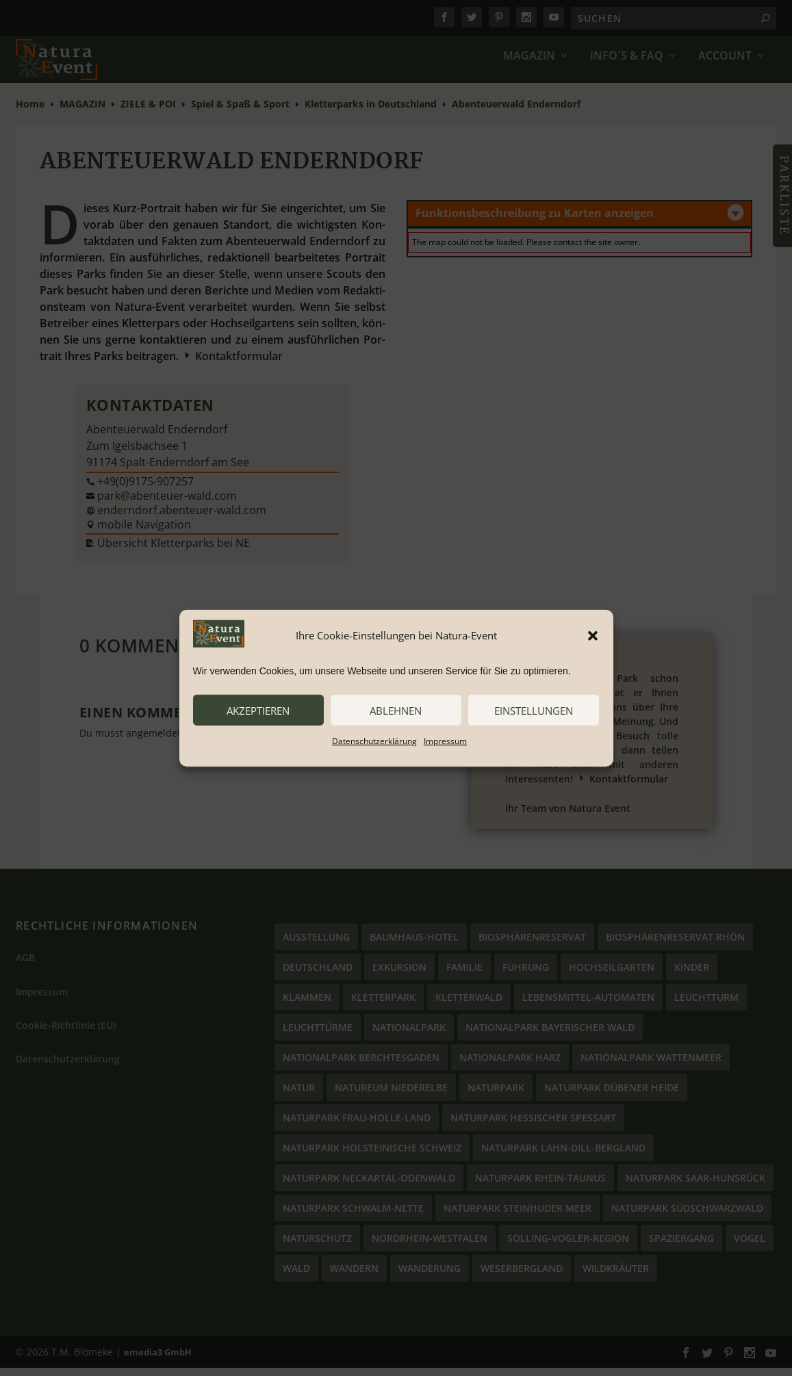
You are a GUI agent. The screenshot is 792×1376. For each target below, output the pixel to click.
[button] (593, 635)
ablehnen (396, 710)
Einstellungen (533, 710)
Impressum (445, 741)
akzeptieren (258, 710)
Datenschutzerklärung (374, 741)
